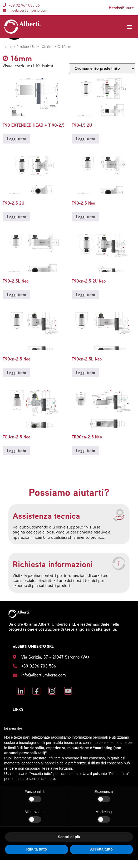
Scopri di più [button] (69, 837)
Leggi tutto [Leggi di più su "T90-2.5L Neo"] (16, 295)
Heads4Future (121, 8)
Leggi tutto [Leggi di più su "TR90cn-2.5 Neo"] (85, 450)
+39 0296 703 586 (38, 666)
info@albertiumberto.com (43, 675)
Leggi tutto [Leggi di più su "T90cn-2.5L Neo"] (85, 372)
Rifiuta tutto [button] (36, 849)
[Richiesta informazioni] (118, 563)
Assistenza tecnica (46, 515)
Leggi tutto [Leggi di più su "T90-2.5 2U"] (16, 217)
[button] (129, 26)
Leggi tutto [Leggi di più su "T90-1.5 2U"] (85, 139)
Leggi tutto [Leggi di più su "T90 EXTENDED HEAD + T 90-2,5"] (16, 139)
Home (8, 46)
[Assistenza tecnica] (118, 515)
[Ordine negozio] (102, 68)
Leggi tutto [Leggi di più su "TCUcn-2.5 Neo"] (16, 450)
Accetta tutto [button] (101, 849)
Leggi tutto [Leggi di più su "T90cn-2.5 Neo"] (16, 372)
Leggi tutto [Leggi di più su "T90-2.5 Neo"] (85, 217)
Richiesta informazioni (53, 564)
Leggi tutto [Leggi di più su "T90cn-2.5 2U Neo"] (85, 295)
